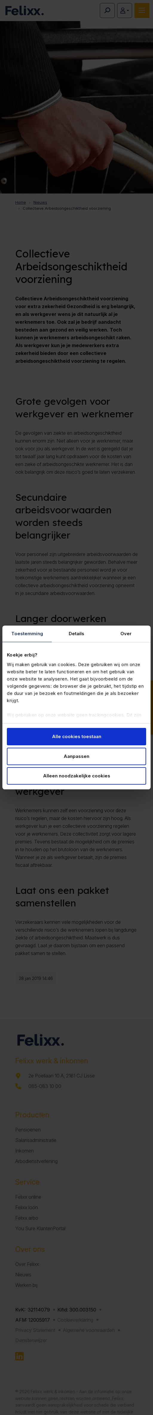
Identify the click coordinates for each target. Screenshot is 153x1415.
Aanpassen (76, 756)
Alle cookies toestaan (76, 736)
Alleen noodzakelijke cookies (76, 776)
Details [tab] (77, 633)
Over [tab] (125, 633)
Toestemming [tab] (27, 633)
